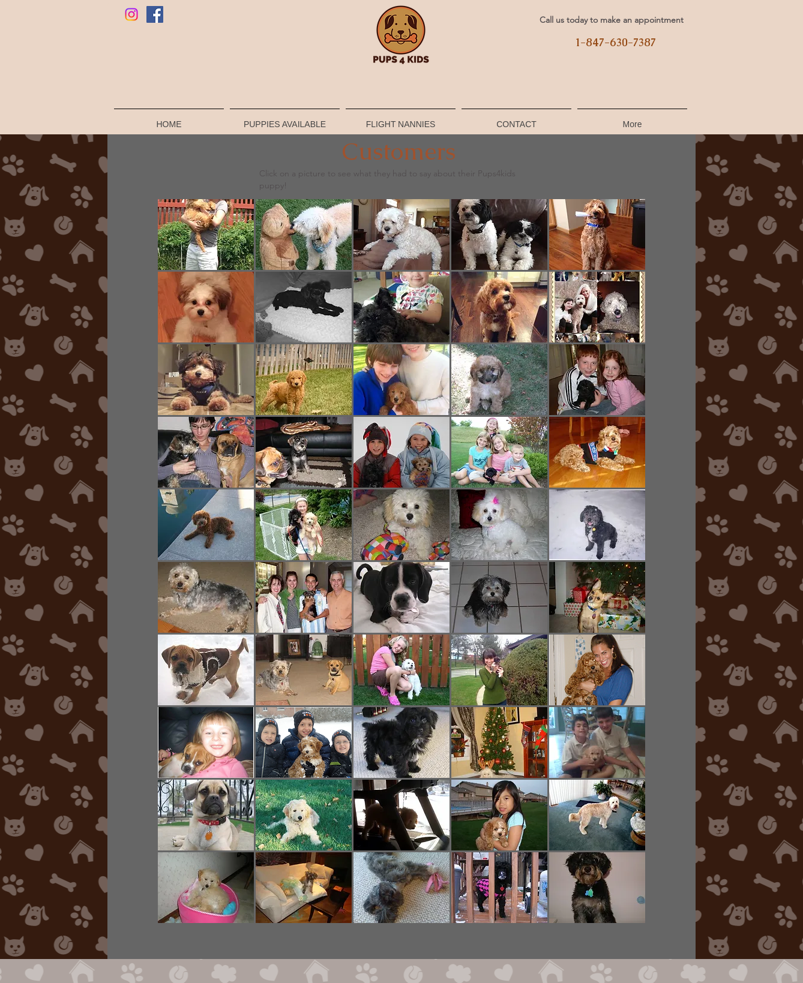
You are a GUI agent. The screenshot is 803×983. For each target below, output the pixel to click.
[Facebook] (154, 14)
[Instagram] (131, 14)
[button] (206, 234)
